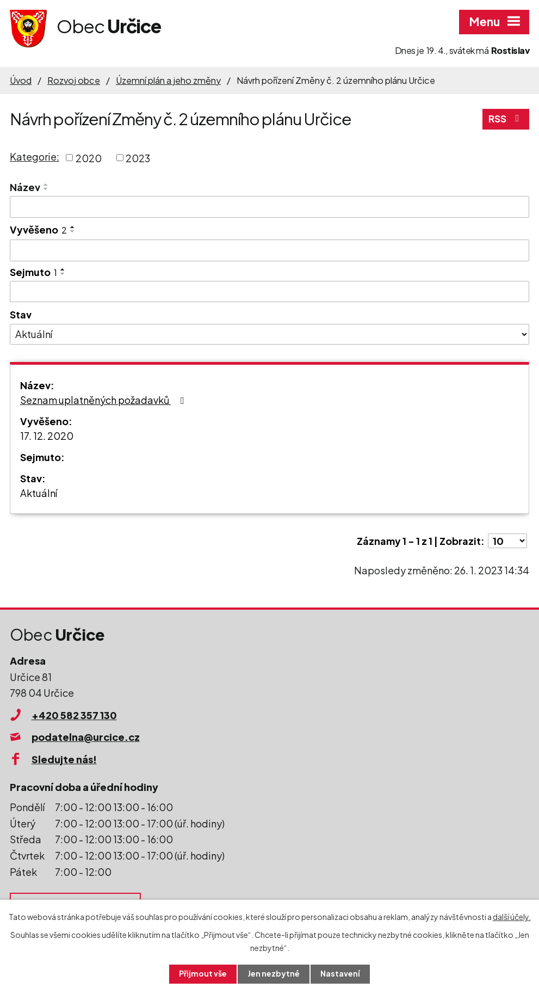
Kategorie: (34, 156)
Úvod (21, 80)
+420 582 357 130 (74, 715)
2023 (138, 157)
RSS (506, 119)
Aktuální (38, 493)
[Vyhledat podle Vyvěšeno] (269, 250)
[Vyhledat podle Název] (269, 207)
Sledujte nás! (64, 759)
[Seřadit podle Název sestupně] (46, 189)
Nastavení (340, 974)
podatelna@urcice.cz (86, 737)
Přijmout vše (203, 974)
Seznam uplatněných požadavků (104, 400)
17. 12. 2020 (46, 435)
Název (25, 187)
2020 (89, 157)
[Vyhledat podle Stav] (269, 334)
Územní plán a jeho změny (168, 80)
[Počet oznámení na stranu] (507, 540)
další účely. (512, 917)
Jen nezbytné (273, 974)
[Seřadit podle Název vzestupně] (46, 184)
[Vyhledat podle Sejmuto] (269, 292)
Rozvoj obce (73, 80)
